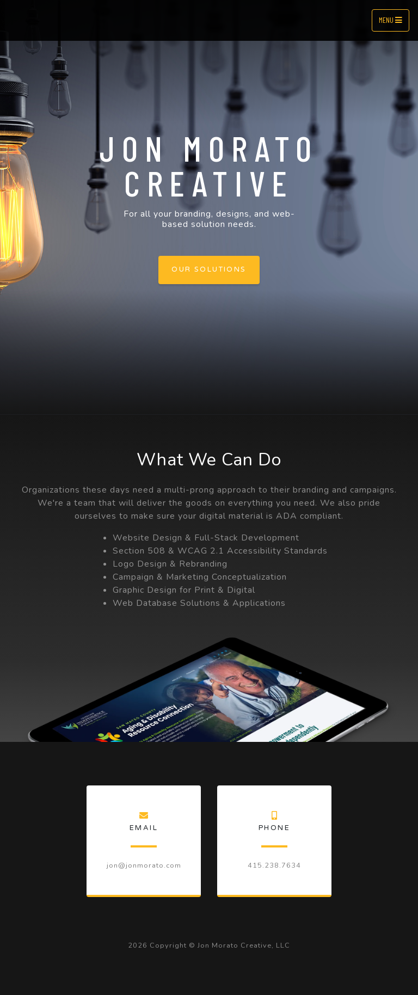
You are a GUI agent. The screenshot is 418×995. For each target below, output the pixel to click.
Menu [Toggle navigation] (390, 19)
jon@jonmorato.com (144, 865)
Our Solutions (208, 269)
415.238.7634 (274, 865)
